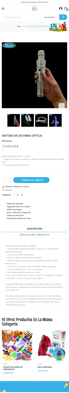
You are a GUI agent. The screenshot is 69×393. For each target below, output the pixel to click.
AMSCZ (5, 364)
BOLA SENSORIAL (45, 367)
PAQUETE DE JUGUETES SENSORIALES (13, 368)
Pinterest (22, 195)
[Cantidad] (5, 180)
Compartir (13, 195)
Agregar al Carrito (32, 180)
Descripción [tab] (34, 228)
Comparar (7, 190)
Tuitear (17, 195)
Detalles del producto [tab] (34, 234)
